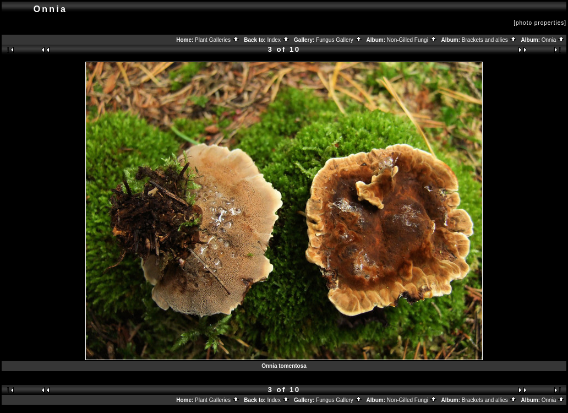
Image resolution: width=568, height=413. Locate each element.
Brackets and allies (489, 40)
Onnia (553, 40)
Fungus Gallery (339, 40)
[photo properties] (540, 23)
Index (278, 40)
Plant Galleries (217, 40)
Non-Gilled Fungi (412, 40)
